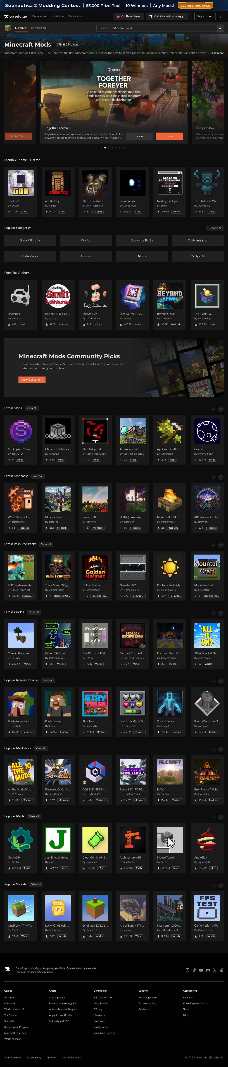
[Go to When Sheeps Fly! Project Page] (20, 508)
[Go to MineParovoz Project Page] (58, 508)
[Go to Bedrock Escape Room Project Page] (132, 644)
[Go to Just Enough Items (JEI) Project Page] (58, 848)
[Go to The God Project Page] (20, 192)
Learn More (169, 136)
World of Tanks (12, 1039)
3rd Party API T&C (59, 1021)
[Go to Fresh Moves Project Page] (58, 712)
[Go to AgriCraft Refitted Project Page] (169, 440)
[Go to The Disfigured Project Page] (95, 440)
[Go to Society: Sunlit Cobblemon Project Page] (58, 305)
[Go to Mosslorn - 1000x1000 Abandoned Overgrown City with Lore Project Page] (169, 916)
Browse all (215, 228)
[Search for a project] (156, 28)
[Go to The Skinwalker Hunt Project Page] (95, 192)
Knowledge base (147, 997)
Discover (21, 28)
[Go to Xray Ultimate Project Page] (169, 712)
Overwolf (188, 997)
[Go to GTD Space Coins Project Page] (20, 440)
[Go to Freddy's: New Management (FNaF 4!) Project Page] (169, 644)
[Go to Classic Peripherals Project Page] (58, 440)
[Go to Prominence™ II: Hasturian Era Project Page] (207, 780)
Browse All (38, 28)
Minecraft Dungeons (15, 1033)
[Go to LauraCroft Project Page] (95, 508)
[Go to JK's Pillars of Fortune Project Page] (95, 644)
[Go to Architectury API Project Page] (132, 848)
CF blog (98, 1009)
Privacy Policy (34, 1058)
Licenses (51, 1058)
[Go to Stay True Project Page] (95, 712)
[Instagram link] (187, 970)
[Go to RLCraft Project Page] (169, 780)
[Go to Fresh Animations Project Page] (20, 712)
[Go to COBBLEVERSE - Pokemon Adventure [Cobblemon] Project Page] (95, 780)
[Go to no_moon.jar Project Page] (132, 192)
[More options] (220, 16)
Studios (75, 16)
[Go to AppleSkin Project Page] (207, 848)
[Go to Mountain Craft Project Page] (207, 576)
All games (9, 997)
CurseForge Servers (104, 1033)
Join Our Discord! (103, 997)
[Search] (220, 28)
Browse (39, 16)
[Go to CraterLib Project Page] (207, 440)
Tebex (186, 1009)
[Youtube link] (201, 970)
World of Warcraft (14, 1009)
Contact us (145, 1009)
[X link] (215, 970)
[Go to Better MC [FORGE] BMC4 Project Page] (132, 780)
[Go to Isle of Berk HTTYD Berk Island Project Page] (132, 916)
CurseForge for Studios (195, 1003)
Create (58, 16)
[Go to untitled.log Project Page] (58, 192)
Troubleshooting (147, 1003)
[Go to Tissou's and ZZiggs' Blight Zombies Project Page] (58, 576)
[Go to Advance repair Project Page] (132, 440)
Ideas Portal (100, 1003)
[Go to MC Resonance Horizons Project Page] (207, 508)
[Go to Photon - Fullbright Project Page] (169, 576)
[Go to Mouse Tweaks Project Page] (169, 848)
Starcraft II (10, 1021)
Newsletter (100, 1015)
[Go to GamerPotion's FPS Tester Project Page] (207, 916)
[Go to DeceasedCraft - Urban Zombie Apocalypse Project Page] (58, 780)
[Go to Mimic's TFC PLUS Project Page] (169, 508)
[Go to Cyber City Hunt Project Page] (58, 644)
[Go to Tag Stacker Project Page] (95, 305)
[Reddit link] (221, 970)
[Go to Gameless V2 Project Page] (132, 576)
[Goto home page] (16, 16)
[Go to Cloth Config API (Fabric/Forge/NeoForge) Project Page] (95, 848)
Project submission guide (62, 1003)
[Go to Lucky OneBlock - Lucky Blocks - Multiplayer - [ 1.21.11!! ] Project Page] (58, 916)
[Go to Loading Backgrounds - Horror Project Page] (169, 192)
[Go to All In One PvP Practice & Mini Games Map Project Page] (207, 644)
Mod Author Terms (71, 1058)
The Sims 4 (10, 1015)
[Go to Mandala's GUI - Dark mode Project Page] (132, 712)
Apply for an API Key (60, 1015)
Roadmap (99, 1021)
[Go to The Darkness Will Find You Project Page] (207, 192)
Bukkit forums (101, 1027)
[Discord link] (208, 970)
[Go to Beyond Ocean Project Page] (169, 305)
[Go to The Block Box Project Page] (207, 305)
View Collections (32, 379)
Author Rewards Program (63, 1009)
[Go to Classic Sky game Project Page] (20, 644)
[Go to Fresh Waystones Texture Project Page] (207, 712)
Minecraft (9, 1003)
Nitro (186, 1015)
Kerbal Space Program (16, 1027)
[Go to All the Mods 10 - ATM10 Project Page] (20, 780)
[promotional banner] (114, 5)
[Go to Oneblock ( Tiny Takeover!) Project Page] (20, 916)
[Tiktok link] (194, 970)
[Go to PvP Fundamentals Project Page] (20, 576)
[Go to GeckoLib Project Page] (20, 848)
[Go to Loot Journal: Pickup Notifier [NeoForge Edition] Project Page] (132, 305)
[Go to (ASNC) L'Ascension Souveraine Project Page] (132, 508)
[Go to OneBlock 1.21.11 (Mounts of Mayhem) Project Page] (95, 916)
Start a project (57, 997)
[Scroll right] (221, 409)
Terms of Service (12, 1058)
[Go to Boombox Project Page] (20, 305)
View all (32, 408)
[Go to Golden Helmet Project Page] (95, 576)
